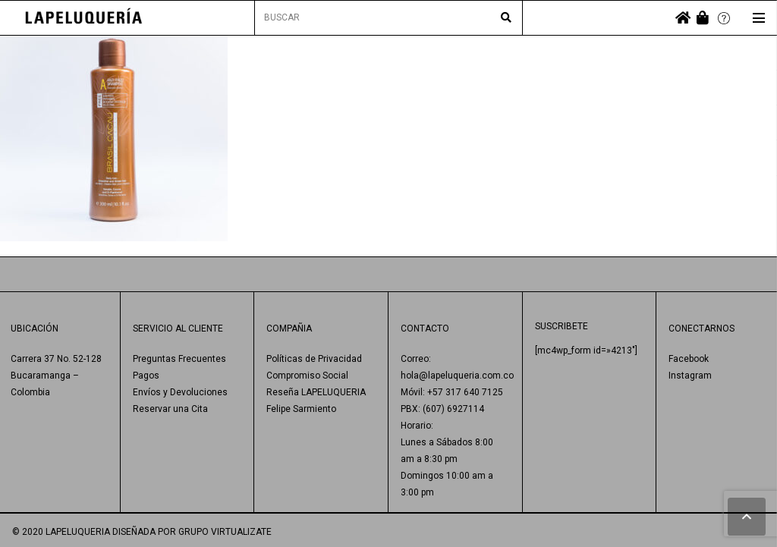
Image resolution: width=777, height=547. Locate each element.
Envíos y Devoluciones (180, 392)
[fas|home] (682, 18)
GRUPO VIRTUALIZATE (225, 532)
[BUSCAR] (389, 18)
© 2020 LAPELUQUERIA (61, 532)
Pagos (146, 375)
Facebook (688, 359)
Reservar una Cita (170, 409)
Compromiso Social (307, 375)
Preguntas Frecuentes (179, 359)
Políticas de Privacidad (314, 359)
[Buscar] (506, 18)
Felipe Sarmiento (301, 409)
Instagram (690, 375)
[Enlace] (84, 18)
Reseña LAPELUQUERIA (316, 392)
